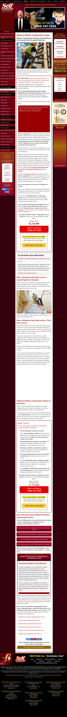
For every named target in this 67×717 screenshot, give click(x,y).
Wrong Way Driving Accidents (8, 76)
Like (8, 189)
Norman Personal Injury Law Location (33, 692)
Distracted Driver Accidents (7, 73)
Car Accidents (4, 43)
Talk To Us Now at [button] (34, 229)
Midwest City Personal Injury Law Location (55, 682)
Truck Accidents (4, 48)
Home (32, 659)
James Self (35, 362)
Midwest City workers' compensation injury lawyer (31, 630)
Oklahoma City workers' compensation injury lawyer (32, 616)
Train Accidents (4, 81)
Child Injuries (4, 103)
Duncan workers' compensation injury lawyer (30, 633)
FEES (49, 1)
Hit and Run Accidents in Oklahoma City (7, 175)
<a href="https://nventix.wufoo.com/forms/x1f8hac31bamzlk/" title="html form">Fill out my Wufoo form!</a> (59, 148)
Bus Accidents (4, 70)
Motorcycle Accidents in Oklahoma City (7, 168)
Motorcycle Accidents (6, 61)
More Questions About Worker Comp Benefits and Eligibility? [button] (34, 544)
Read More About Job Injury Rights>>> (28, 273)
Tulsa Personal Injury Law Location (56, 691)
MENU (25, 1)
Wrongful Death (4, 125)
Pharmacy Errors (5, 111)
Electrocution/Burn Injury (6, 142)
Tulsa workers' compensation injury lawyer (29, 620)
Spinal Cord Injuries (5, 136)
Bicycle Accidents (5, 64)
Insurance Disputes (5, 150)
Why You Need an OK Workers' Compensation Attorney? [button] (34, 534)
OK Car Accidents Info (6, 46)
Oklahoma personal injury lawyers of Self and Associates (34, 666)
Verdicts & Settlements (50, 659)
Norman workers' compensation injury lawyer (30, 627)
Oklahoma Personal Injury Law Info (7, 37)
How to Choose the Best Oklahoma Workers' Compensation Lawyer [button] (34, 528)
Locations (49, 661)
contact (38, 331)
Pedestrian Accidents (6, 67)
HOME (1, 1)
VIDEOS (56, 1)
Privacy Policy (7, 31)
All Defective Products (6, 119)
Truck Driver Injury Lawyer (7, 55)
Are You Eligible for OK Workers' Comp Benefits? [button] (34, 539)
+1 (11, 189)
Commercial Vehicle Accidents (8, 58)
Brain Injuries (4, 133)
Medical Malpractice (5, 97)
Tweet (4, 189)
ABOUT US (9, 1)
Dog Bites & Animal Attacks (7, 139)
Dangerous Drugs (5, 114)
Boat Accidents (4, 84)
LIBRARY (62, 1)
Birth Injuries (4, 100)
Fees (34, 661)
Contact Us (57, 661)
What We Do (39, 659)
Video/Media (42, 661)
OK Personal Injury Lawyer (7, 33)
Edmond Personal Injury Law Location (33, 682)
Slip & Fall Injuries (5, 144)
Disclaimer (3, 666)
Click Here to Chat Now (34, 245)
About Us (60, 659)
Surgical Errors (4, 105)
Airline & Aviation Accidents (7, 78)
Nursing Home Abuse (6, 108)
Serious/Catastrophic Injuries (8, 130)
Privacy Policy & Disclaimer (60, 165)
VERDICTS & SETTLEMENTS (38, 1)
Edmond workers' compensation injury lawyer (30, 623)
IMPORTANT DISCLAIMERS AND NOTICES (46, 663)
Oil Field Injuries (4, 91)
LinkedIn (7, 191)
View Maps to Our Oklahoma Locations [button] (34, 647)
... (33, 588)
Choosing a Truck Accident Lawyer (7, 52)
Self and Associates (30, 174)
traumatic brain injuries (38, 167)
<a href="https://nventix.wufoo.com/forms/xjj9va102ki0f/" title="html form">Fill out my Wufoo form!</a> (7, 30)
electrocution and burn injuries (33, 169)
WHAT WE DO (17, 1)
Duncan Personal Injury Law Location (33, 700)
